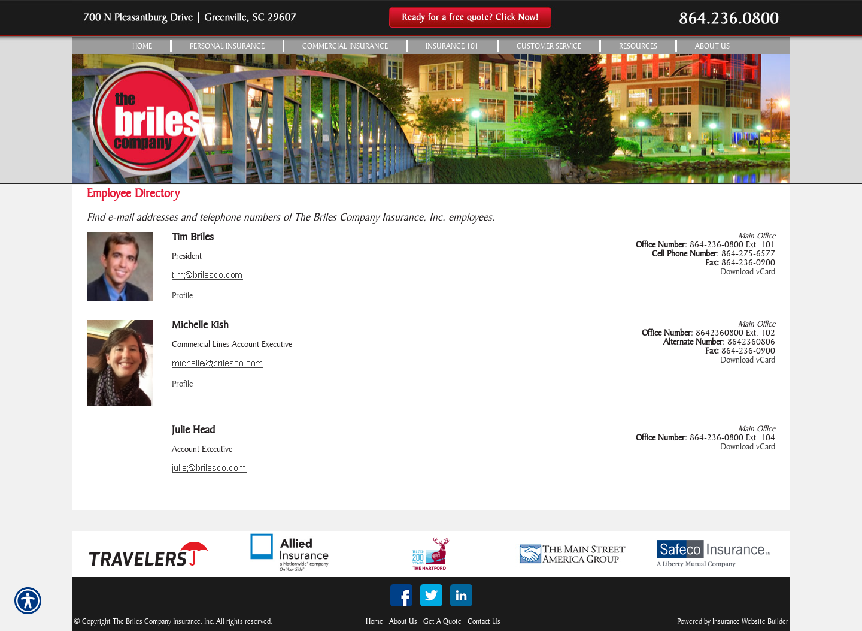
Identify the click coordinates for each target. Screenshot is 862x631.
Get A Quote (442, 622)
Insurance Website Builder (750, 622)
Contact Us (484, 622)
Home (374, 622)
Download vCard (747, 272)
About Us (403, 622)
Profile (182, 296)
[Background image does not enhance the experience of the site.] (431, 45)
